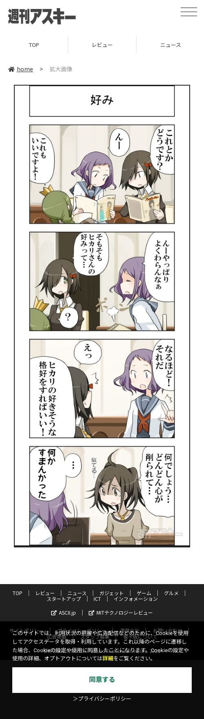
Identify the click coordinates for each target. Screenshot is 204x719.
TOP (34, 45)
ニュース (77, 592)
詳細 (108, 658)
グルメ (171, 592)
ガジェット (111, 592)
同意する (102, 680)
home (20, 69)
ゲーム (144, 592)
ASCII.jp (63, 612)
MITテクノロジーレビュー (121, 612)
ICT (97, 598)
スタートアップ (64, 598)
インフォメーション (136, 598)
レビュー (102, 45)
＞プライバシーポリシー (102, 699)
